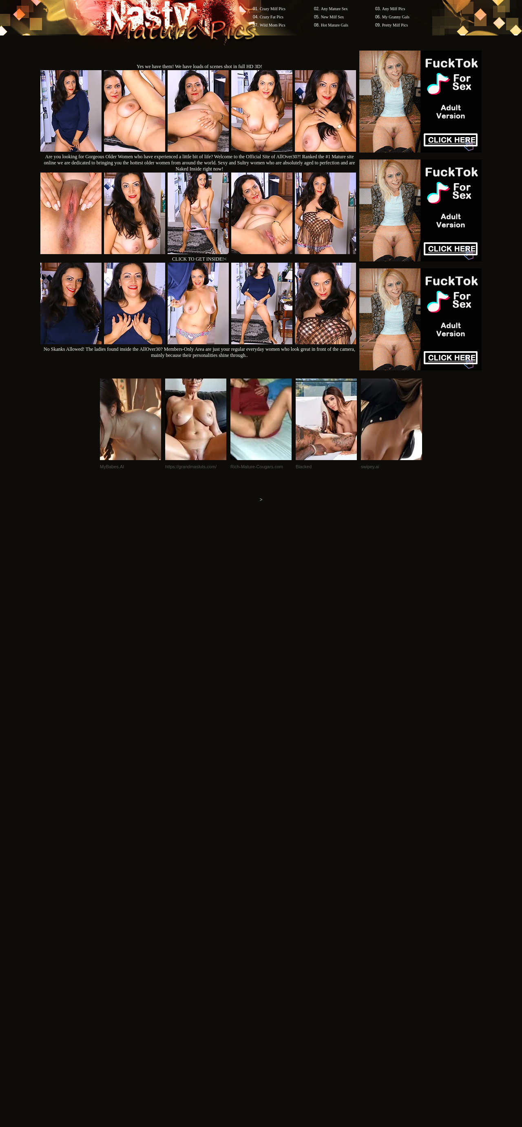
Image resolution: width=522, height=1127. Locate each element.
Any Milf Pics (393, 9)
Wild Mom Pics (272, 25)
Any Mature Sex (334, 9)
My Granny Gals (395, 17)
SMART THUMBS (275, 971)
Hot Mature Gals (334, 25)
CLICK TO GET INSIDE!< (199, 259)
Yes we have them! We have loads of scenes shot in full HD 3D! (199, 66)
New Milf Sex (332, 17)
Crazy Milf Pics (272, 9)
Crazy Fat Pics (271, 17)
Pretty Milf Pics (395, 25)
